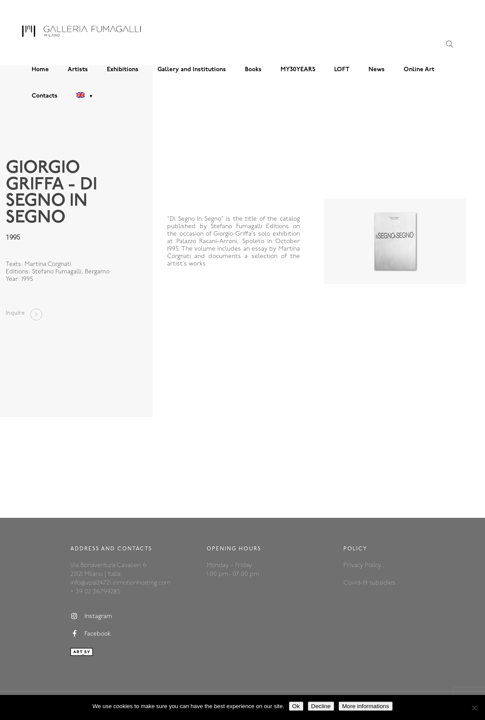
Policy (373, 565)
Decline (321, 706)
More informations (365, 706)
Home (40, 69)
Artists (78, 69)
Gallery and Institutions (191, 69)
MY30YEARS (298, 69)
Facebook (90, 633)
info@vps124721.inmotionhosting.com (120, 583)
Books (253, 69)
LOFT (342, 69)
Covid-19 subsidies (369, 583)
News (376, 69)
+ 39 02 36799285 (95, 592)
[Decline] (474, 707)
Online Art (419, 69)
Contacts (45, 96)
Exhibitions (123, 69)
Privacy (354, 565)
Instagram (91, 616)
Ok (296, 706)
